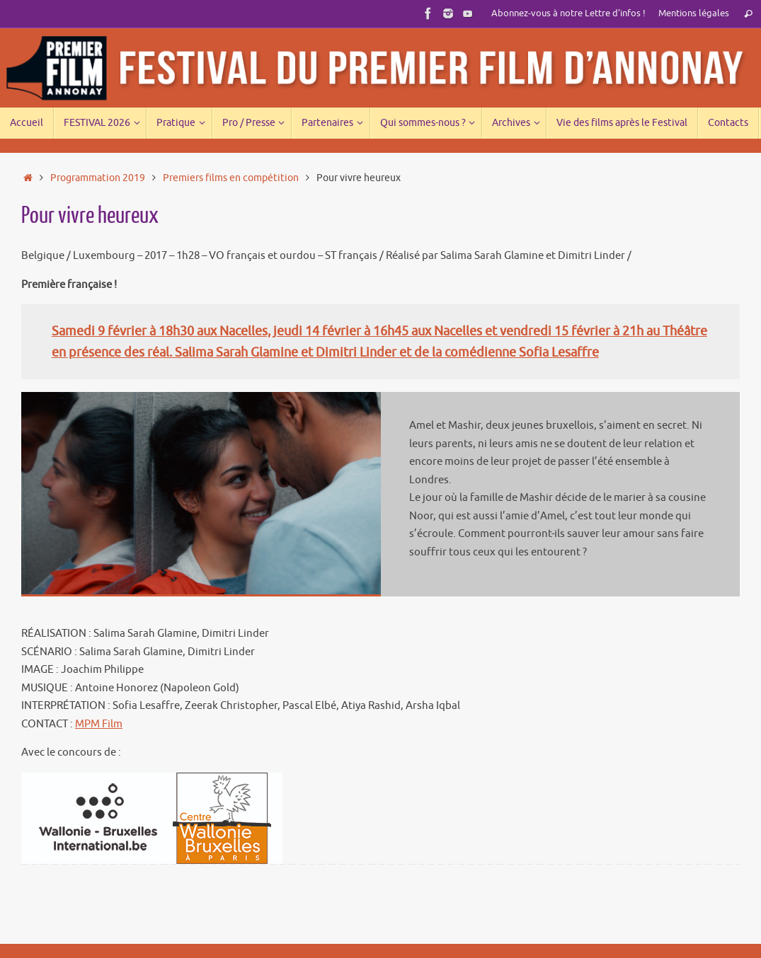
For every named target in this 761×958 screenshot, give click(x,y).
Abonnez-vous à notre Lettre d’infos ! (568, 13)
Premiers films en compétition (231, 178)
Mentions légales (693, 13)
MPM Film (98, 724)
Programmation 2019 (97, 178)
